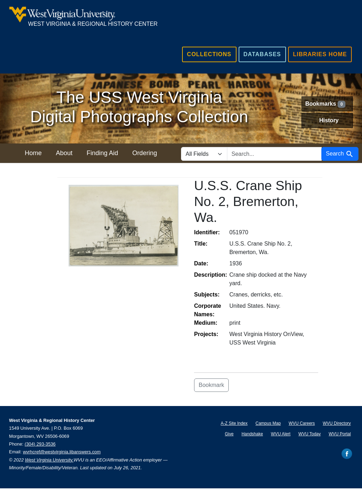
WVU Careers (302, 423)
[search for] (274, 154)
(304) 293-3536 (40, 444)
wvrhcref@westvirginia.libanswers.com (62, 451)
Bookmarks (325, 104)
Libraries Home (320, 54)
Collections (209, 54)
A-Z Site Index (234, 423)
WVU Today (309, 433)
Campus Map (268, 423)
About (64, 153)
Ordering (144, 153)
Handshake (252, 433)
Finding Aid (102, 153)
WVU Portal (340, 433)
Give (229, 433)
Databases (262, 54)
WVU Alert (280, 433)
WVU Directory (337, 423)
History (329, 120)
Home (33, 153)
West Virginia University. (49, 460)
